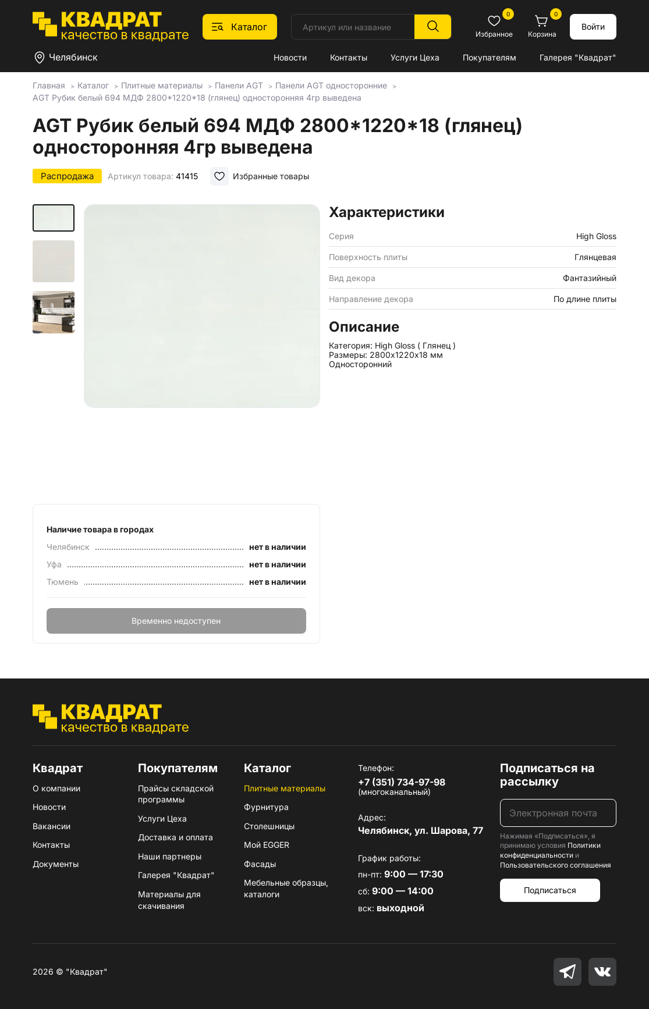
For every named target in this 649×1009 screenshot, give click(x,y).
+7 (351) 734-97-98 (401, 782)
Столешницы (269, 826)
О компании (56, 788)
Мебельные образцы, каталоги (286, 888)
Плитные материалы (284, 788)
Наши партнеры (169, 856)
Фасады (260, 864)
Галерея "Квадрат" (578, 57)
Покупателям (489, 57)
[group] (202, 350)
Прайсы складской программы (176, 794)
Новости (290, 57)
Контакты (348, 57)
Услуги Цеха (415, 57)
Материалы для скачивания (169, 900)
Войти (593, 26)
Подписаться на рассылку (547, 774)
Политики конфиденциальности (550, 850)
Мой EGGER (266, 845)
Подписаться (550, 890)
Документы (56, 864)
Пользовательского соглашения (555, 865)
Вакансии (51, 826)
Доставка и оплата (175, 837)
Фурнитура (266, 807)
